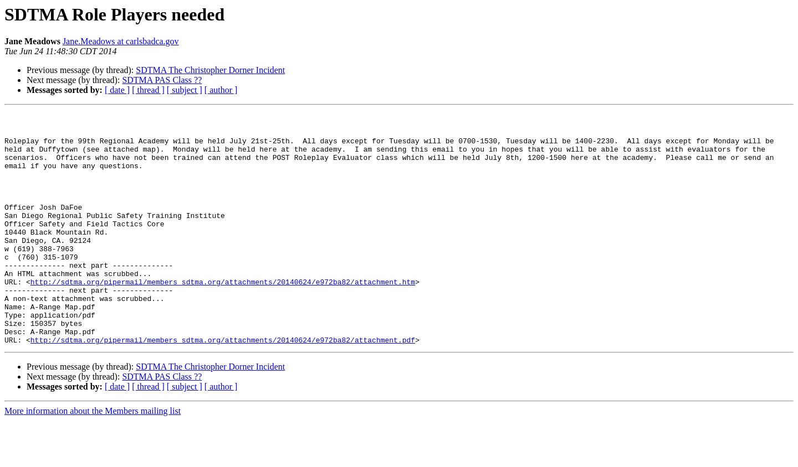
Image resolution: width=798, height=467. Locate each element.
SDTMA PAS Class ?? (162, 80)
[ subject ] (184, 90)
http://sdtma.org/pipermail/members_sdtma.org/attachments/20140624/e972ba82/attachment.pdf (222, 386)
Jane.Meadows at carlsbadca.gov (121, 41)
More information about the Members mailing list (92, 457)
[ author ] (221, 90)
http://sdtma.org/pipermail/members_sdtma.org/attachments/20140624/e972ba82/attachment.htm (222, 316)
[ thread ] (148, 90)
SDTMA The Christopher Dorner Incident (210, 70)
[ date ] (117, 90)
